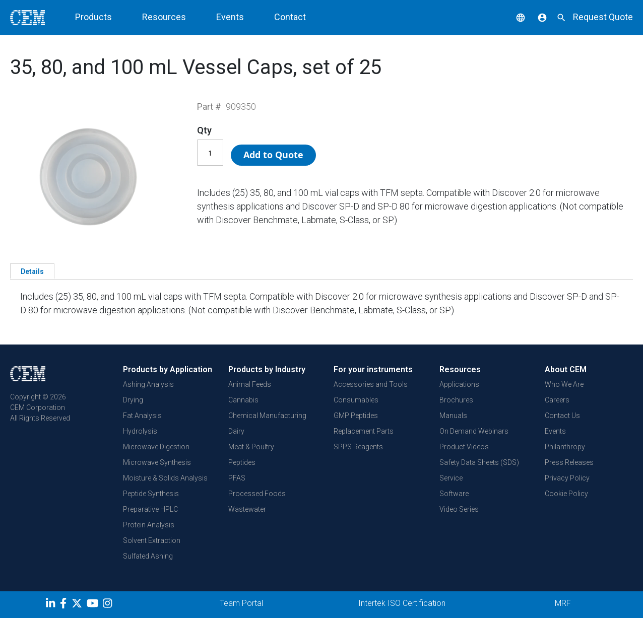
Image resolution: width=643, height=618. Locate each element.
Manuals (453, 415)
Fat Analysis (142, 415)
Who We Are (564, 384)
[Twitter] (78, 605)
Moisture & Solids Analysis (165, 478)
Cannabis (243, 400)
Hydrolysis (140, 431)
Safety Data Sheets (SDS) (479, 462)
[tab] (32, 271)
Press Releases (569, 462)
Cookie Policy (566, 494)
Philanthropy (565, 447)
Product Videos (464, 447)
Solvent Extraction (151, 540)
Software (454, 494)
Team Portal (241, 603)
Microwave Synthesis (157, 462)
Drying (133, 400)
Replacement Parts (364, 431)
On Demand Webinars (473, 431)
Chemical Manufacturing (267, 415)
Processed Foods (257, 494)
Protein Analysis (148, 525)
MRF (563, 603)
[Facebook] (66, 605)
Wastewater (247, 509)
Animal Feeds (249, 384)
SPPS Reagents (358, 447)
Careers (557, 400)
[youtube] (94, 605)
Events (230, 17)
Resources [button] (164, 17)
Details (32, 271)
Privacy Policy (567, 478)
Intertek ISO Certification (401, 603)
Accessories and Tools (371, 384)
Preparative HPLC (150, 509)
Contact (290, 17)
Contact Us (562, 415)
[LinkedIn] (51, 605)
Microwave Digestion (156, 447)
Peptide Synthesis (151, 494)
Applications (459, 384)
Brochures (456, 400)
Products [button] (93, 17)
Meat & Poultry (251, 447)
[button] (513, 17)
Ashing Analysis (148, 384)
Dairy (236, 431)
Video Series (459, 509)
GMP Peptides (356, 415)
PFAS (236, 478)
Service (451, 478)
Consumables (356, 400)
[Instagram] (108, 605)
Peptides (241, 462)
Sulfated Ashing (148, 556)
